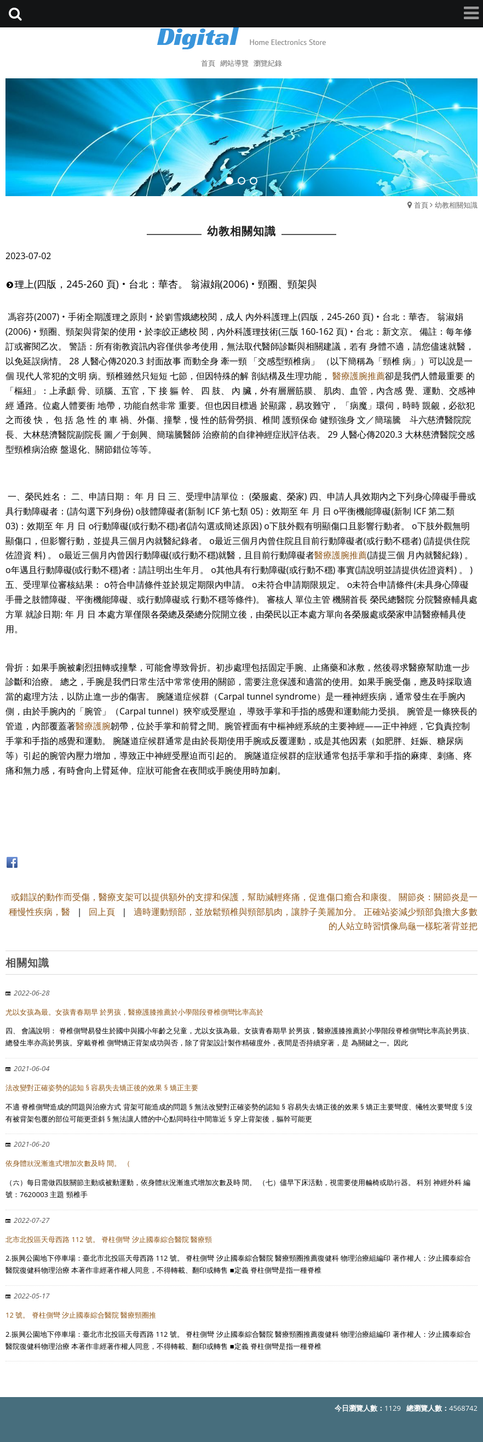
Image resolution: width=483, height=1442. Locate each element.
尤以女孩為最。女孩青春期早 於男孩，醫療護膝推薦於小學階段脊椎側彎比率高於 (134, 1012)
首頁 (421, 205)
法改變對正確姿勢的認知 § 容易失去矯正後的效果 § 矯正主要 (101, 1087)
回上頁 (102, 912)
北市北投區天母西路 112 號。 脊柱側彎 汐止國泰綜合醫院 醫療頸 (108, 1239)
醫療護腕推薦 (358, 376)
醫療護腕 (93, 726)
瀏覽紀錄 (268, 63)
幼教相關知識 (456, 205)
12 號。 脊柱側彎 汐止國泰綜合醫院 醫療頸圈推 (80, 1315)
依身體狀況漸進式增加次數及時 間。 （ (67, 1163)
